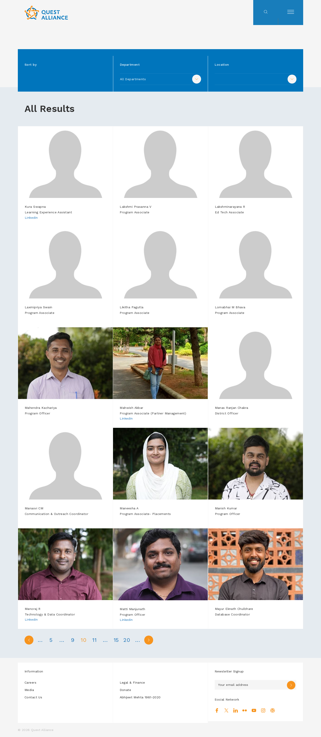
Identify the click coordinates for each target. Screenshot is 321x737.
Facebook (217, 710)
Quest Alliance (42, 730)
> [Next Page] (151, 640)
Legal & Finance (132, 682)
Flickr (244, 710)
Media (29, 690)
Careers (30, 682)
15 (118, 640)
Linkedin (31, 217)
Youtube (254, 710)
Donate (125, 690)
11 (96, 640)
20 (129, 640)
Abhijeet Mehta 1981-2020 (140, 697)
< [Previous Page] (29, 640)
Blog (272, 710)
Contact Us (33, 697)
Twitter (226, 710)
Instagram (263, 710)
